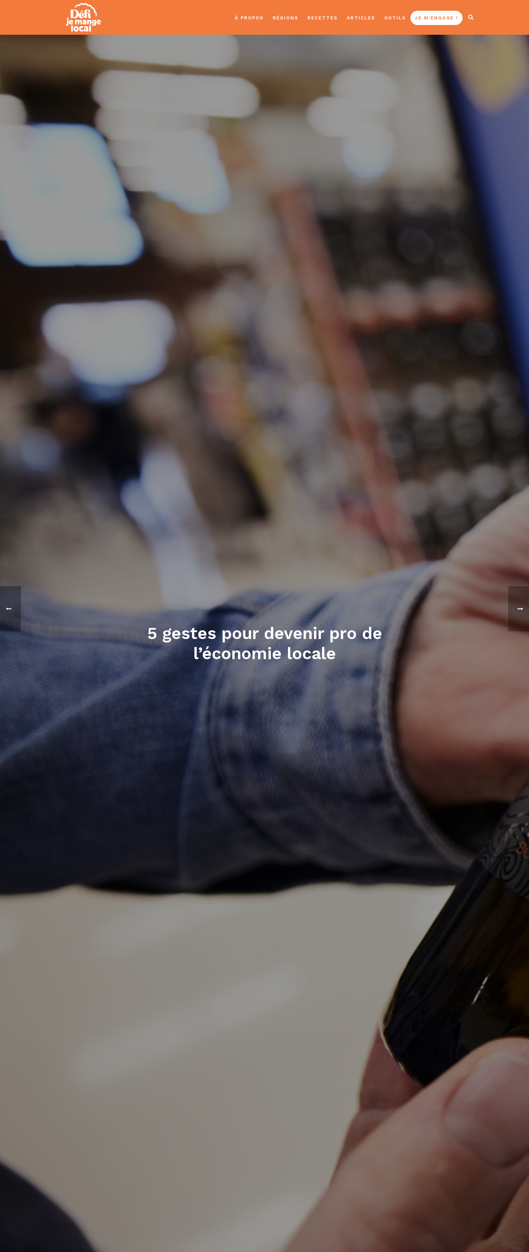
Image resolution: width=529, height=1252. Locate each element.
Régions (285, 17)
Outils (395, 17)
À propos (249, 17)
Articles (361, 17)
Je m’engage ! (436, 17)
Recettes (322, 17)
